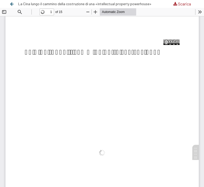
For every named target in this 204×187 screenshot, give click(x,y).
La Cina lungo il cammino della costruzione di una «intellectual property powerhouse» (85, 4)
